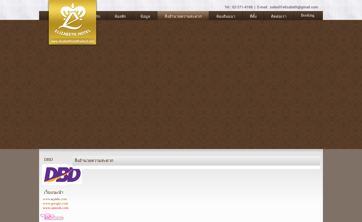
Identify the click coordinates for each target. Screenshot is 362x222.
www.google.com (55, 203)
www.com (55, 199)
